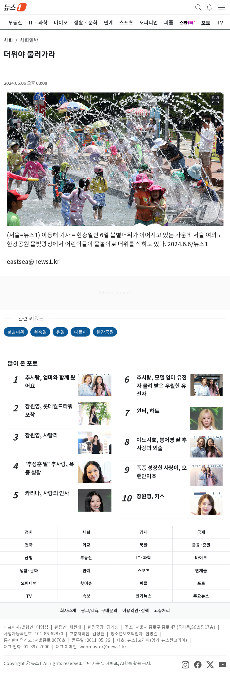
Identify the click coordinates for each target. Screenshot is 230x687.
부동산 (86, 557)
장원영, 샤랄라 (41, 435)
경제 (144, 532)
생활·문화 (29, 570)
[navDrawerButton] (221, 7)
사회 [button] (8, 40)
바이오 (201, 557)
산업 (29, 557)
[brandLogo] (15, 6)
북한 (144, 545)
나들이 (80, 331)
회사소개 (68, 610)
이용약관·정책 (135, 610)
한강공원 (105, 331)
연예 (86, 570)
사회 (86, 532)
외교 (86, 545)
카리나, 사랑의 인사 (47, 493)
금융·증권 (201, 545)
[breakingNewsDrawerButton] (209, 6)
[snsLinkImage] (185, 664)
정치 (29, 532)
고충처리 (162, 610)
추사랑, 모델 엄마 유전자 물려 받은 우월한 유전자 (162, 385)
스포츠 (144, 570)
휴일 (60, 331)
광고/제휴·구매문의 (99, 610)
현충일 (40, 331)
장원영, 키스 (150, 496)
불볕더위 (15, 331)
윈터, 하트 (148, 410)
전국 (29, 545)
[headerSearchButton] (198, 6)
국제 (201, 532)
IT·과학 (143, 557)
